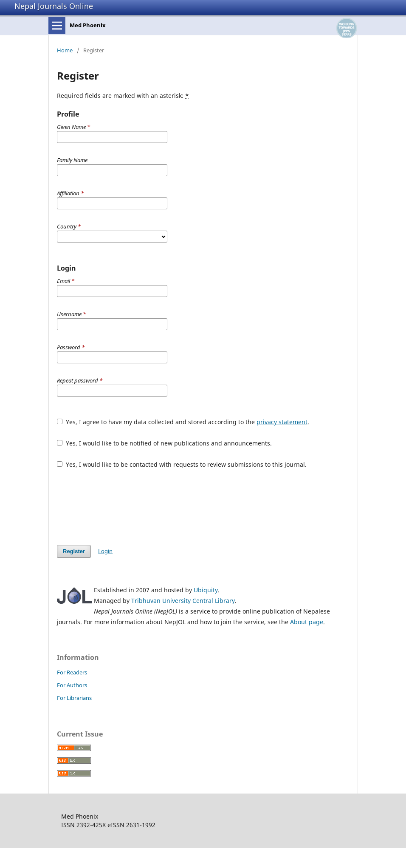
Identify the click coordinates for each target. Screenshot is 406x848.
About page (306, 622)
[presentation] (121, 506)
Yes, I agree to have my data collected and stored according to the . (183, 422)
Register (74, 551)
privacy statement (282, 422)
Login (105, 551)
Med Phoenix (88, 25)
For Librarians (74, 698)
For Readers (72, 672)
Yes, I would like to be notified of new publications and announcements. (164, 443)
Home (65, 50)
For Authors (72, 685)
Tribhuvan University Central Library (183, 601)
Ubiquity (206, 590)
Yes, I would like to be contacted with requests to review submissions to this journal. (182, 464)
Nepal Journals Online (53, 6)
